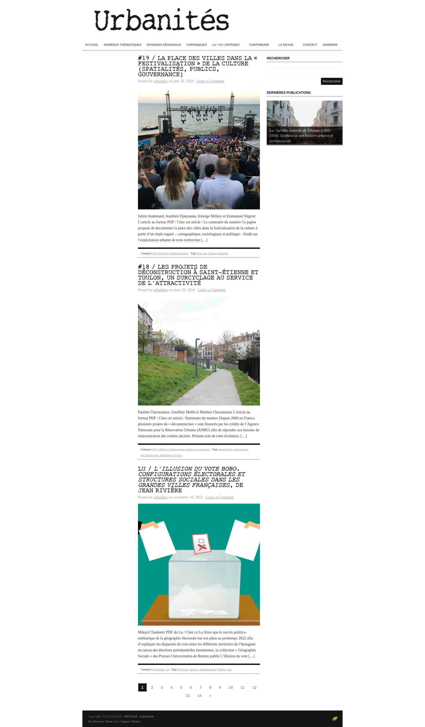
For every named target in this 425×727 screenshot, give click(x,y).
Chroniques (196, 44)
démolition (166, 455)
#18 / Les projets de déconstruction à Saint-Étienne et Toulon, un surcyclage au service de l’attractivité (198, 275)
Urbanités (212, 19)
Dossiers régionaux (164, 44)
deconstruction (149, 455)
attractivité (224, 449)
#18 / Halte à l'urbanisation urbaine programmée (181, 449)
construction (240, 449)
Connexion (147, 716)
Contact (310, 44)
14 (199, 695)
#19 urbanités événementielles (170, 253)
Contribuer (259, 44)
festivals (202, 253)
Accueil (91, 44)
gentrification (207, 669)
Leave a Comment (210, 81)
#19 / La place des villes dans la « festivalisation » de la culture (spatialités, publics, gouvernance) (197, 66)
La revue (285, 44)
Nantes (221, 669)
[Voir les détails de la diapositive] (305, 122)
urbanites (161, 81)
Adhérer (330, 44)
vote (229, 669)
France (212, 253)
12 (254, 687)
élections (183, 669)
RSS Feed (131, 716)
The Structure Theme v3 (102, 721)
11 (242, 687)
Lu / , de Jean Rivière (191, 480)
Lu (167, 669)
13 (188, 695)
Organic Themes (130, 721)
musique (223, 253)
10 (231, 687)
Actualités (158, 669)
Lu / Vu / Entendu (226, 44)
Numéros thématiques (122, 44)
